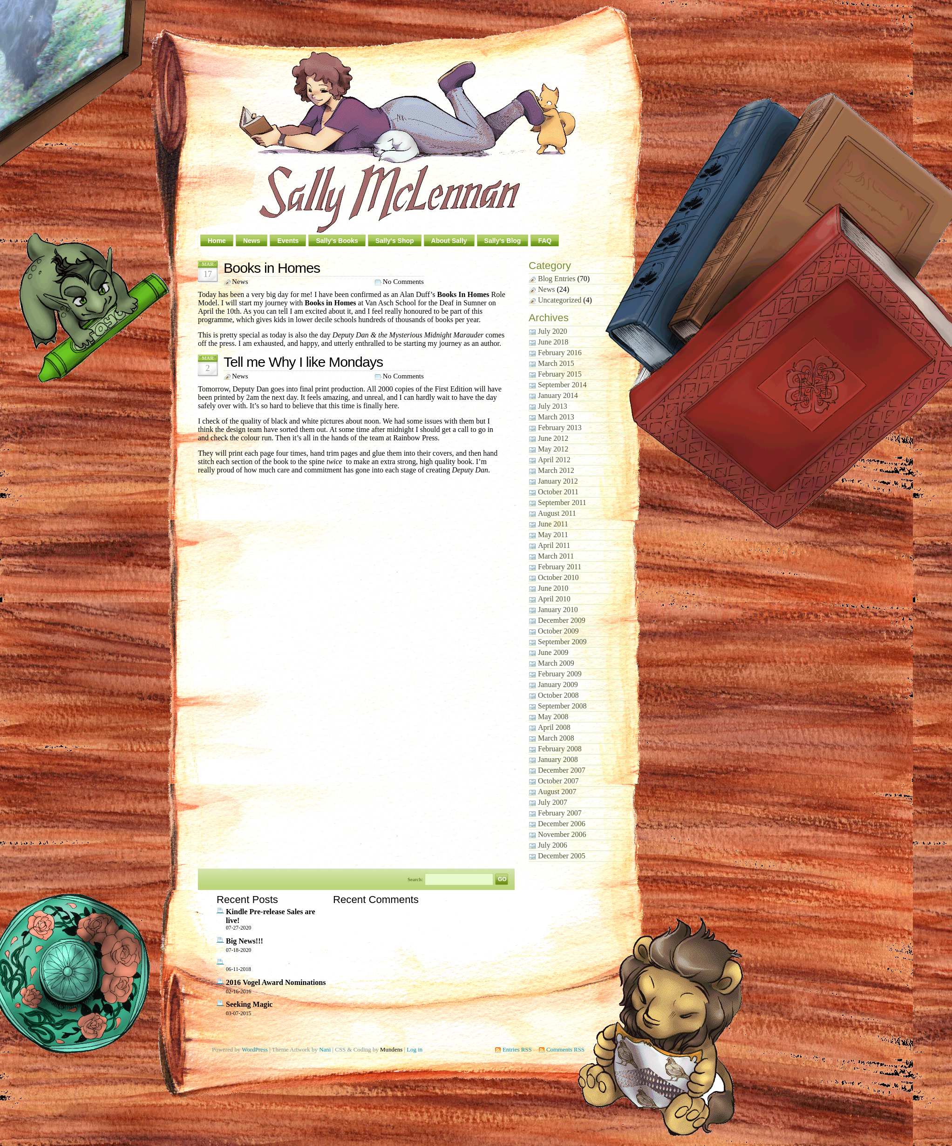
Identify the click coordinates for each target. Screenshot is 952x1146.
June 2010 (553, 588)
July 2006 (552, 845)
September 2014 (562, 385)
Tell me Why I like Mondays (303, 362)
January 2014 (558, 395)
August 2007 (557, 791)
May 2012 (553, 449)
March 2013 (556, 417)
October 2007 (558, 781)
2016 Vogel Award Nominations (276, 982)
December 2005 (561, 856)
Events (288, 240)
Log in (414, 1049)
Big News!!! (244, 941)
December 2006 (561, 824)
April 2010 (554, 599)
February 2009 (560, 674)
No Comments (403, 281)
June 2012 (553, 438)
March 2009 (556, 663)
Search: (415, 879)
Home (217, 240)
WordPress (255, 1049)
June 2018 (553, 342)
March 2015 (556, 363)
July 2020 (552, 331)
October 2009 (558, 631)
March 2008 (556, 738)
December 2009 (561, 620)
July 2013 (552, 406)
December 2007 (561, 770)
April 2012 (554, 460)
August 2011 (557, 513)
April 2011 (554, 545)
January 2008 (558, 759)
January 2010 (558, 609)
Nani (325, 1049)
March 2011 (556, 556)
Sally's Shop (394, 240)
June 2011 (553, 524)
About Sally (449, 240)
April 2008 (554, 727)
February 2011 (559, 567)
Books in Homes (272, 268)
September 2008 (562, 706)
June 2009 (553, 652)
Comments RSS (565, 1049)
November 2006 (562, 834)
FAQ (544, 240)
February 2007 (560, 813)
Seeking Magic (249, 1004)
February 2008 (560, 749)
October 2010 (558, 577)
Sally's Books (337, 240)
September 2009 (562, 642)
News (251, 240)
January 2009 (558, 684)
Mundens (391, 1049)
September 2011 (562, 502)
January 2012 (558, 481)
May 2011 (553, 535)
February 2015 (560, 374)
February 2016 (560, 353)
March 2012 (556, 470)
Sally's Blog (502, 240)
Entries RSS (517, 1049)
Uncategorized (559, 300)
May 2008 (553, 717)
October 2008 (558, 695)
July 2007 (552, 802)
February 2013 (560, 427)
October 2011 (558, 492)
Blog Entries (556, 279)
